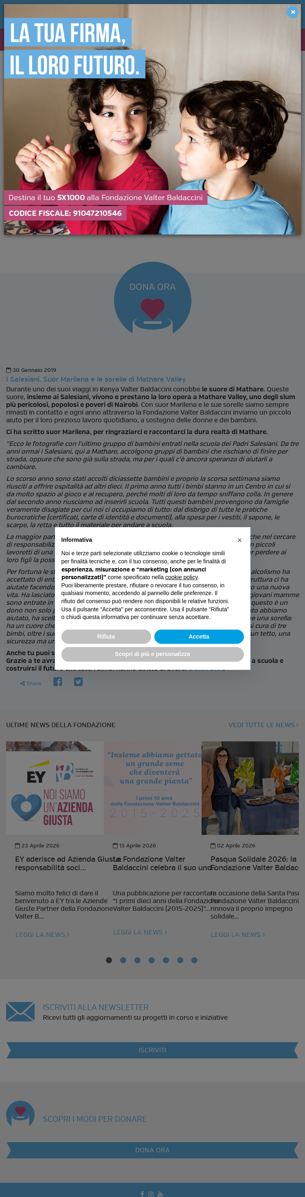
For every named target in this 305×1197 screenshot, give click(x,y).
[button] (239, 540)
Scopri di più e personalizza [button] (152, 654)
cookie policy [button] (181, 577)
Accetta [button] (199, 636)
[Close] (293, 12)
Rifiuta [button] (106, 636)
